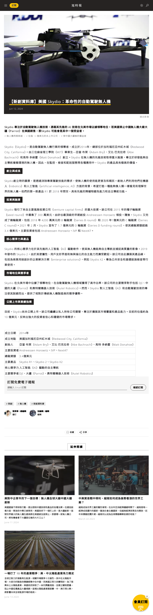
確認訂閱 (138, 387)
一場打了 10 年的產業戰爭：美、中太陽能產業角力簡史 (39, 573)
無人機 (23, 403)
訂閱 (14, 5)
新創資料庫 (38, 403)
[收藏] (70, 432)
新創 (10, 403)
